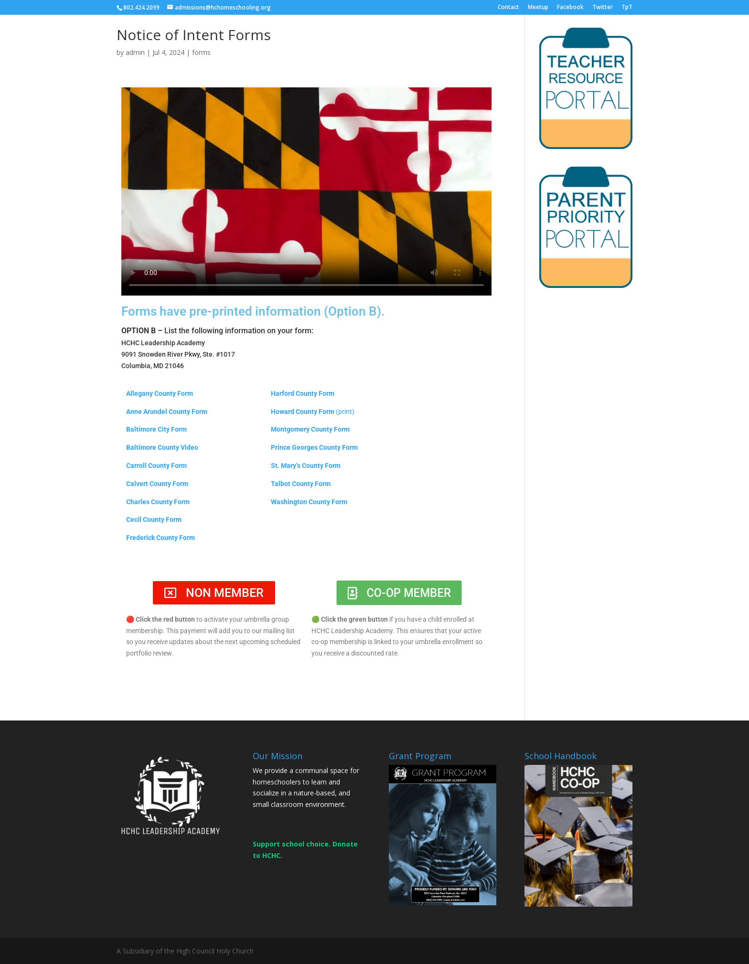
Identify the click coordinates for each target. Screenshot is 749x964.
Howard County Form (302, 411)
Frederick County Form (160, 537)
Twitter (602, 7)
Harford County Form (302, 393)
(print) (345, 411)
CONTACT (638, 26)
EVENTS (533, 26)
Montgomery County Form (310, 429)
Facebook (570, 7)
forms (201, 52)
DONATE (691, 26)
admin (135, 52)
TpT (626, 7)
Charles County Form (158, 502)
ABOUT (438, 26)
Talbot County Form (301, 483)
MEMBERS (583, 26)
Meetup (538, 7)
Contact (508, 7)
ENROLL (485, 26)
